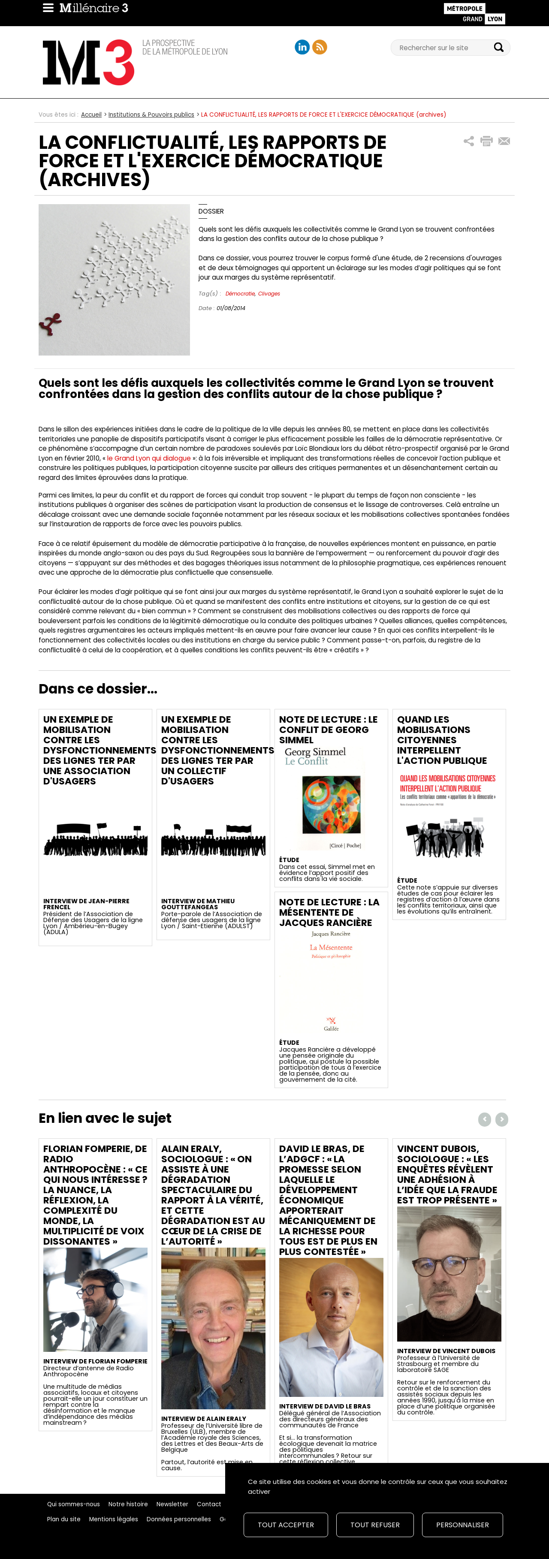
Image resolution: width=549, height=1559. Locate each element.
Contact (209, 1504)
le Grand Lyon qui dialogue (150, 458)
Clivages (269, 293)
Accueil (91, 115)
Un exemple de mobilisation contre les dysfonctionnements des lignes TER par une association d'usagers (100, 750)
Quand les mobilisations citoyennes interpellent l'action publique (442, 740)
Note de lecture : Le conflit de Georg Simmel (328, 730)
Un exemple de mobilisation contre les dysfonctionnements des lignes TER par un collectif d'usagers (217, 750)
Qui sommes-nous (73, 1504)
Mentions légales (113, 1519)
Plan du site (64, 1519)
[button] (469, 141)
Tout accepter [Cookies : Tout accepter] (286, 1525)
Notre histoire (128, 1504)
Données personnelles (179, 1519)
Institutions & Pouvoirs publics (151, 115)
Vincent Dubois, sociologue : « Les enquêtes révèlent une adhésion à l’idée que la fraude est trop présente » (447, 1174)
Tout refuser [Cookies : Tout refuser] (375, 1525)
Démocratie (240, 293)
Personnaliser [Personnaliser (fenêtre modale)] (462, 1525)
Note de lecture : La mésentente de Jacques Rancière (329, 912)
